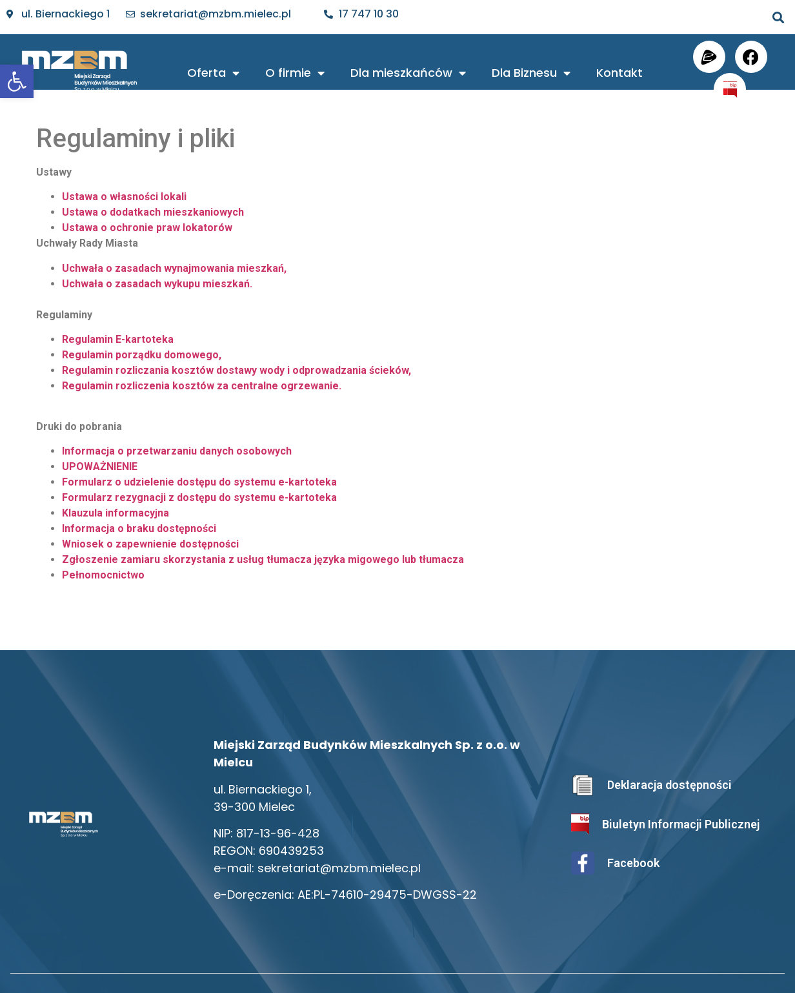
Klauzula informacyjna (115, 513)
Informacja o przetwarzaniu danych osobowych (177, 451)
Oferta (213, 73)
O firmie (295, 73)
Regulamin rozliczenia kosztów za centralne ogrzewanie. (201, 386)
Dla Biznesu (531, 73)
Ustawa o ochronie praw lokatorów (147, 227)
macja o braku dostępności (151, 528)
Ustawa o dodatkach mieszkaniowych (153, 212)
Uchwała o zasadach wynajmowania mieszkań (173, 268)
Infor (74, 528)
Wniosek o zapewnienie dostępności (150, 544)
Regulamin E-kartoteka (118, 339)
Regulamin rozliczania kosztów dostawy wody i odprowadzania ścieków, (236, 370)
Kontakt (619, 73)
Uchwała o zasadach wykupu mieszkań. (157, 284)
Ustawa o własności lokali (124, 196)
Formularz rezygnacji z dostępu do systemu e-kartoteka (199, 497)
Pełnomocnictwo (103, 575)
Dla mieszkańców (408, 73)
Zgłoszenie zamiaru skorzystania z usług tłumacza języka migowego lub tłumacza (263, 559)
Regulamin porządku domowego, (141, 355)
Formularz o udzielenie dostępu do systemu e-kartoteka (199, 482)
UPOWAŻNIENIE (99, 466)
